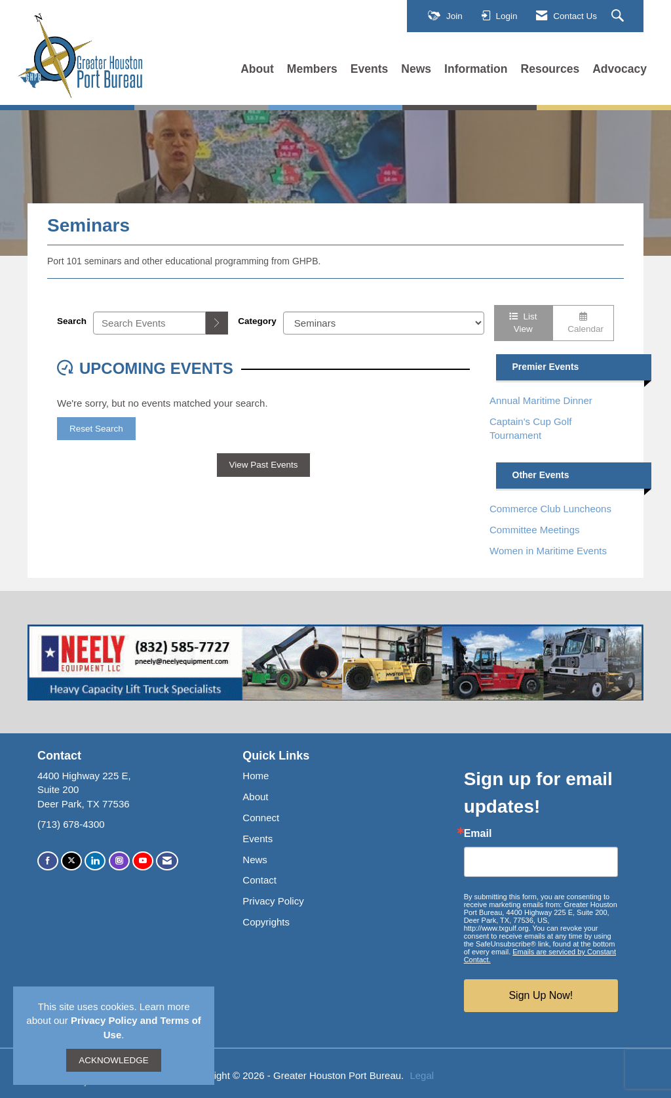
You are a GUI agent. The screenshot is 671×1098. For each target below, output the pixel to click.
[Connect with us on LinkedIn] (95, 860)
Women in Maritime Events (548, 550)
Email (478, 833)
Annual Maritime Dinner (540, 400)
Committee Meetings (534, 529)
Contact (259, 879)
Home (255, 775)
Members (312, 68)
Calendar (583, 323)
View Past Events (263, 465)
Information (475, 68)
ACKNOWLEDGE (114, 1060)
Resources (550, 68)
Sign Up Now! (540, 995)
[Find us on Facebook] (47, 860)
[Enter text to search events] (149, 323)
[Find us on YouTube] (142, 860)
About (257, 68)
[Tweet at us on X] (71, 860)
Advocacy (619, 68)
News (416, 68)
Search (71, 321)
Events (370, 68)
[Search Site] (619, 16)
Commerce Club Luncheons (550, 508)
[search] (217, 323)
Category (257, 321)
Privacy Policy (272, 900)
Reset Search (96, 429)
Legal (422, 1075)
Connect (260, 817)
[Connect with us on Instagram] (119, 860)
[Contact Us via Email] (167, 860)
